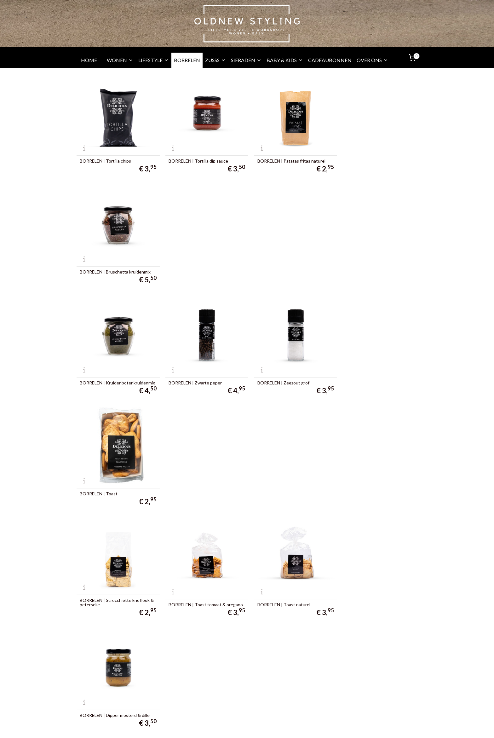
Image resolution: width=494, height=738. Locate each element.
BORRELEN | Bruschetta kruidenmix (375, 159)
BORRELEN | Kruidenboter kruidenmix (106, 265)
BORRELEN (187, 60)
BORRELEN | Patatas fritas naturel (287, 159)
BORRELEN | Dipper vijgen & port (112, 485)
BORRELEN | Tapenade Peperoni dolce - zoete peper (112, 591)
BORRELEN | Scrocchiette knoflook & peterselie (117, 374)
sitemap (226, 726)
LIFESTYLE (153, 60)
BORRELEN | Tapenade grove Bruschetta (282, 482)
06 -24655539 (100, 691)
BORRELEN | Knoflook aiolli (193, 593)
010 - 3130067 (98, 683)
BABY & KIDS (285, 60)
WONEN (120, 60)
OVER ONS (372, 60)
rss (237, 726)
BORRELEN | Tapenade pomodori (199, 485)
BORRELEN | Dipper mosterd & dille (375, 376)
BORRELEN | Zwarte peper (193, 267)
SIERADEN (246, 60)
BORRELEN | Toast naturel (279, 376)
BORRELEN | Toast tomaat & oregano (203, 376)
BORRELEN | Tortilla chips (105, 159)
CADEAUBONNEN (330, 60)
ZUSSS (215, 60)
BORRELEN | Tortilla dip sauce (196, 159)
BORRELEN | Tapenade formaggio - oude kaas (374, 482)
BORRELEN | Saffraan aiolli (279, 593)
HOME (89, 60)
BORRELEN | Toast (358, 267)
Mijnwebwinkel (310, 726)
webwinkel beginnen (259, 726)
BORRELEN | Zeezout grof (279, 267)
